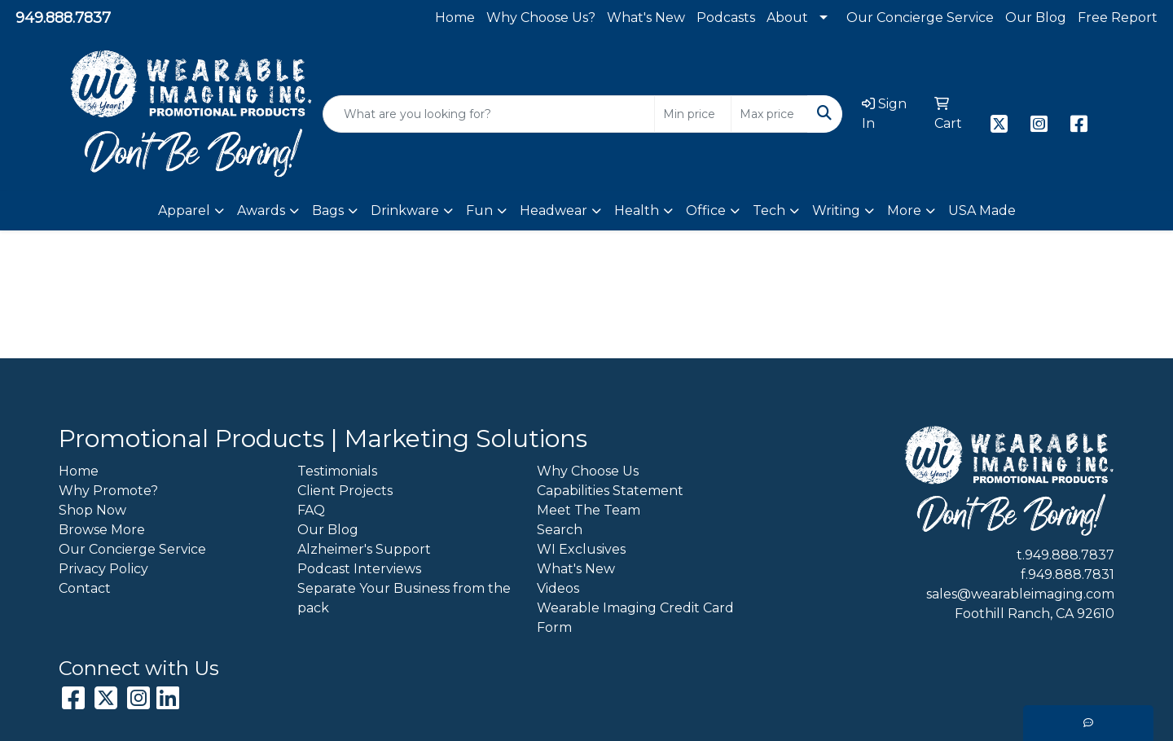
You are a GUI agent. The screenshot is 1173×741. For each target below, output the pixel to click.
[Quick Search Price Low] (692, 114)
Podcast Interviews (359, 569)
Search (559, 529)
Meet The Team (588, 510)
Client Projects (345, 490)
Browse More (102, 529)
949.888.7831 (1071, 574)
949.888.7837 (63, 18)
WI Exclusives (581, 549)
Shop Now (92, 510)
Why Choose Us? (540, 17)
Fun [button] (479, 210)
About (787, 17)
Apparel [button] (184, 210)
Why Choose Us (588, 471)
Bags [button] (328, 210)
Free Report (1118, 17)
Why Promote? (108, 490)
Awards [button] (261, 210)
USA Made (982, 210)
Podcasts (725, 17)
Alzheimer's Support (364, 549)
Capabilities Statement (610, 490)
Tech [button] (769, 210)
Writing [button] (836, 210)
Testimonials (337, 471)
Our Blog (1035, 17)
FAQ (311, 510)
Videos (558, 588)
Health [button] (636, 210)
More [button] (904, 210)
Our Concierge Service (920, 17)
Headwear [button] (553, 210)
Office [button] (706, 210)
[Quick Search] (489, 114)
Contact (85, 588)
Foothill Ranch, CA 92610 (1034, 613)
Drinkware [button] (405, 210)
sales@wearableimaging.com (1020, 594)
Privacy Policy (103, 569)
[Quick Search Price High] (769, 114)
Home (455, 17)
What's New (646, 17)
